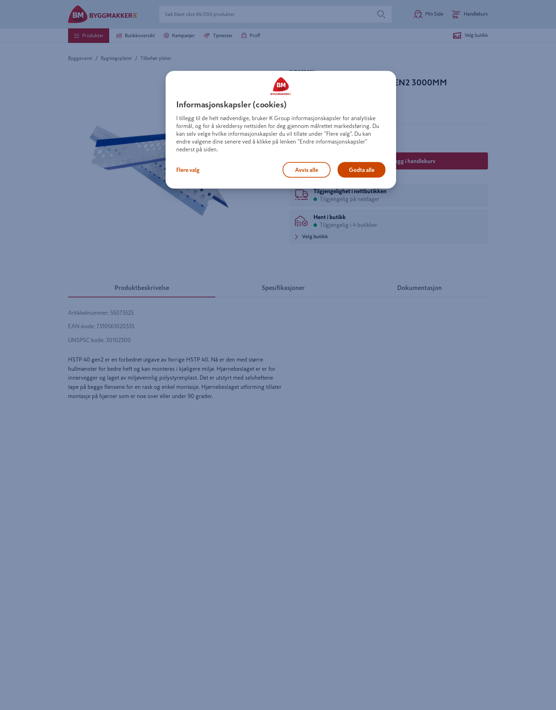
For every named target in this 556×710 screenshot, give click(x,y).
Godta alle (361, 170)
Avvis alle (306, 170)
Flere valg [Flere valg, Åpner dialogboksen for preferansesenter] (188, 170)
